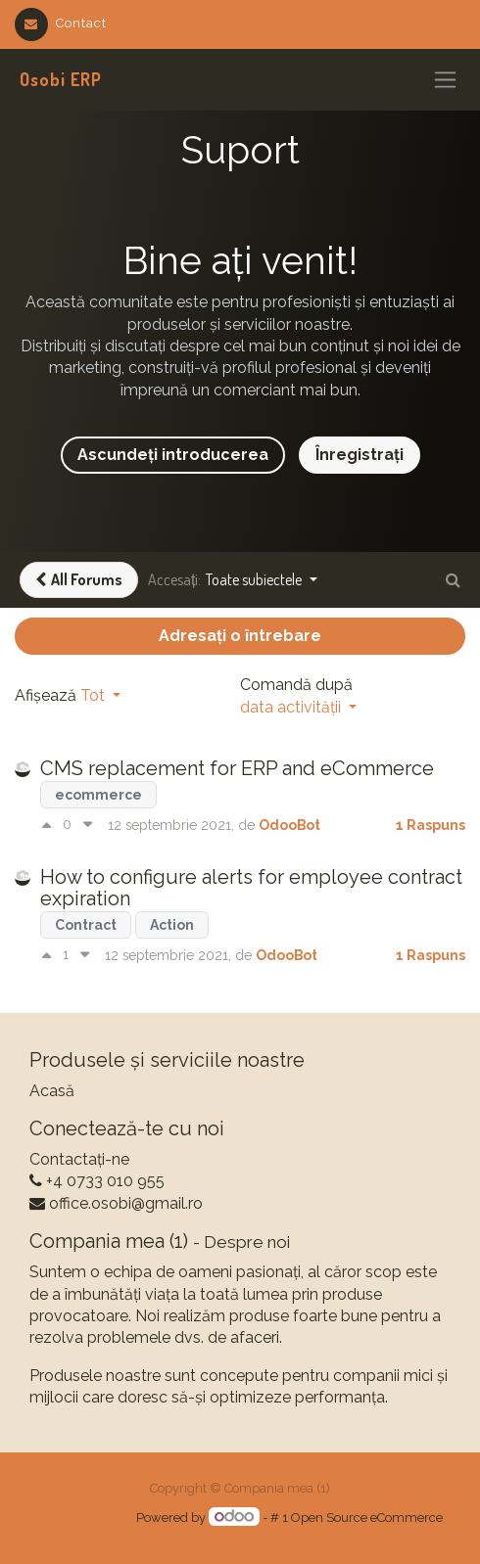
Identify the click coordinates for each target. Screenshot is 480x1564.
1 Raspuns (430, 825)
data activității (292, 707)
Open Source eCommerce (367, 1517)
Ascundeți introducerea (172, 454)
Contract (86, 925)
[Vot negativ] (88, 825)
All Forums (78, 579)
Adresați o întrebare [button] (240, 635)
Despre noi (247, 1242)
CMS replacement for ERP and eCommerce (237, 768)
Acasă (51, 1090)
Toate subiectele (255, 579)
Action (172, 925)
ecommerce (98, 795)
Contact (61, 23)
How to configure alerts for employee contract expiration (251, 887)
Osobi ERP (61, 79)
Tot (94, 695)
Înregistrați (359, 454)
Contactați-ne (79, 1159)
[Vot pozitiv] (51, 825)
